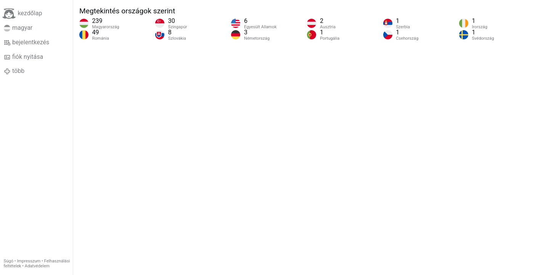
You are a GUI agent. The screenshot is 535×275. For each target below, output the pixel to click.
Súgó (8, 261)
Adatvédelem (37, 266)
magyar (18, 28)
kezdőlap (22, 13)
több (14, 71)
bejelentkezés (27, 42)
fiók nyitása (23, 57)
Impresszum (28, 261)
